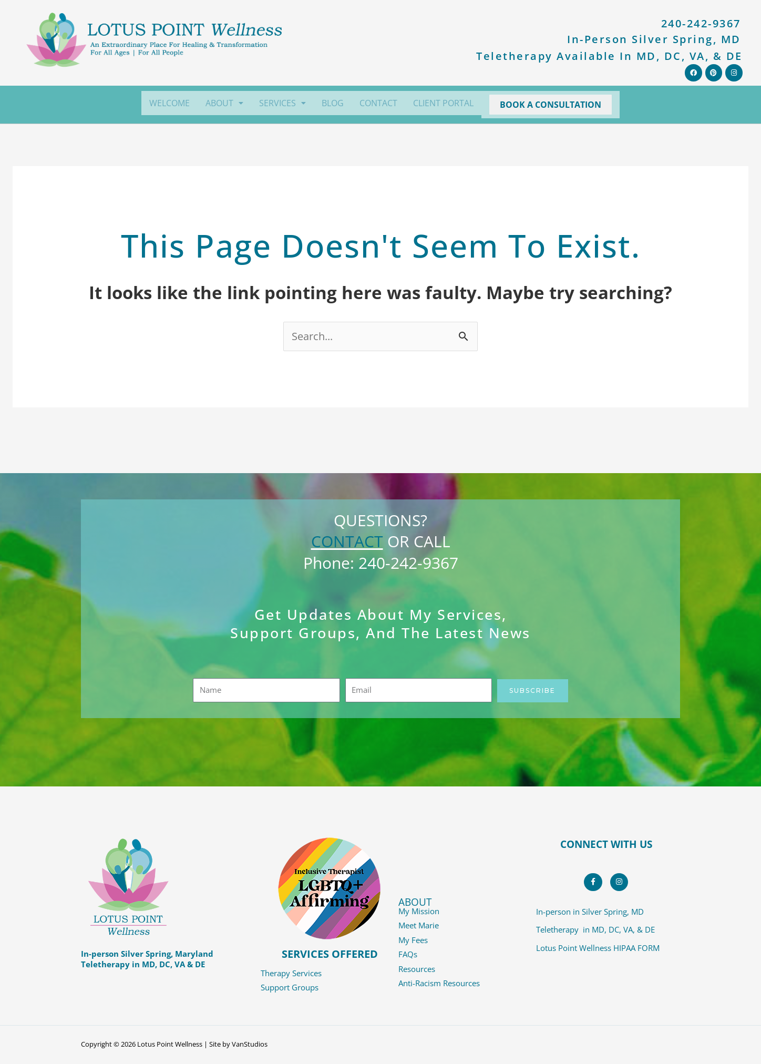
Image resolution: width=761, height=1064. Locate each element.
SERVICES (282, 103)
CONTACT (378, 103)
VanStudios (250, 1045)
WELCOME (169, 103)
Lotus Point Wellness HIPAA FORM (598, 951)
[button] (224, 103)
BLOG (333, 103)
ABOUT (224, 103)
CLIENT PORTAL (443, 103)
